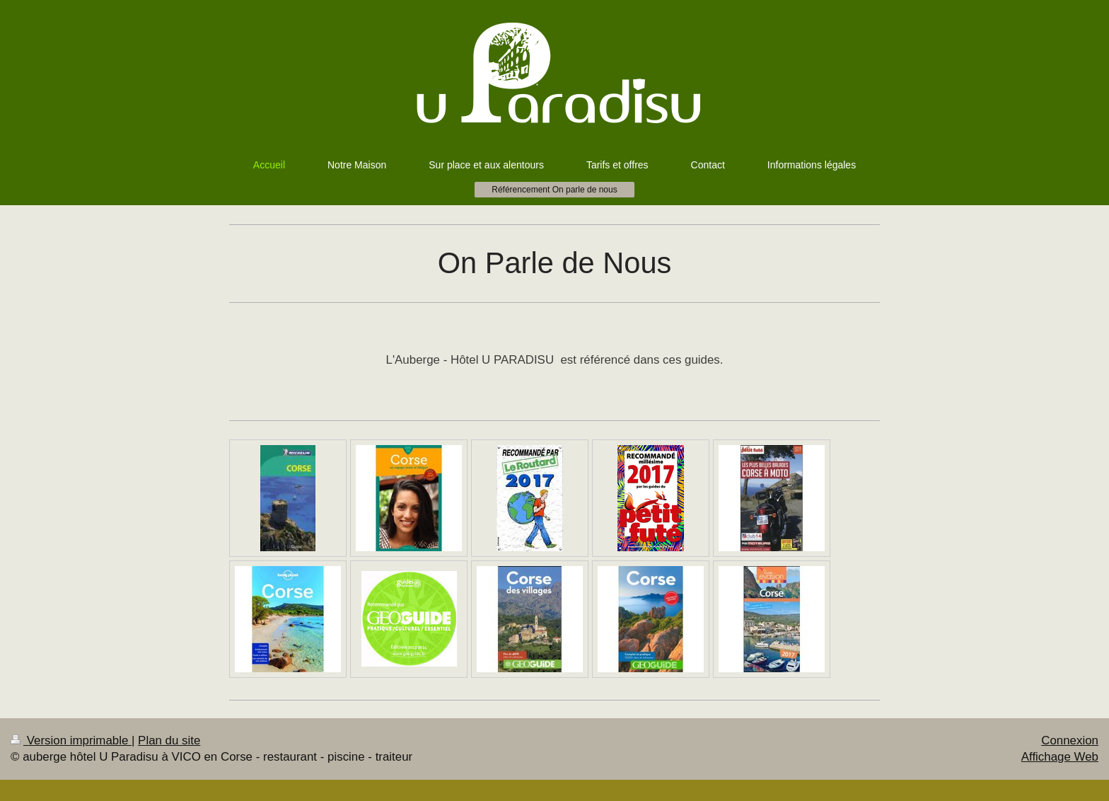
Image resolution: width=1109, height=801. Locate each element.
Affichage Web (1059, 756)
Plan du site (169, 740)
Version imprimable (71, 740)
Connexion (1069, 740)
